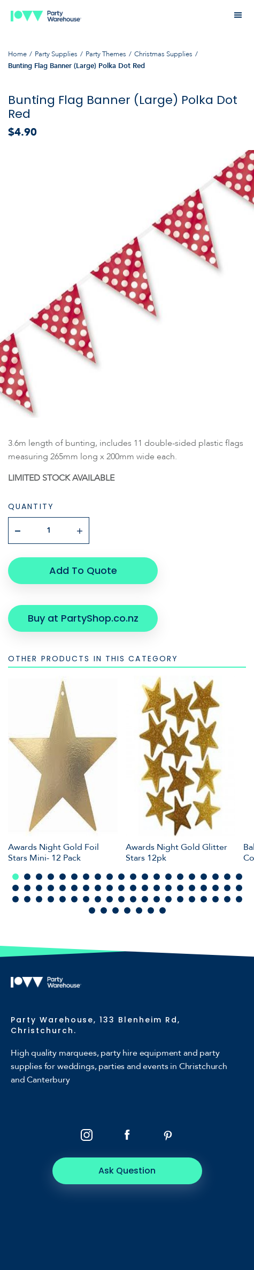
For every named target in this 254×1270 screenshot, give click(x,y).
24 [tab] (51, 888)
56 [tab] (192, 899)
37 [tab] (204, 888)
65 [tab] (139, 910)
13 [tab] (156, 876)
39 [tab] (227, 888)
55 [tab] (180, 899)
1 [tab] (15, 876)
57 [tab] (204, 899)
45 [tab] (62, 899)
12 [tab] (145, 876)
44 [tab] (51, 899)
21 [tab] (15, 888)
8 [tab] (98, 876)
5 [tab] (62, 876)
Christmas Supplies (163, 54)
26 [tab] (74, 888)
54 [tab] (168, 899)
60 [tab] (239, 899)
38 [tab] (215, 888)
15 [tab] (180, 876)
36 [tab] (192, 888)
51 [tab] (133, 899)
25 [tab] (62, 888)
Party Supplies (56, 54)
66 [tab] (151, 910)
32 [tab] (145, 888)
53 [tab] (156, 899)
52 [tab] (145, 899)
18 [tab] (215, 876)
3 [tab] (39, 876)
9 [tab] (109, 876)
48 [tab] (98, 899)
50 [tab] (121, 899)
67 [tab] (162, 910)
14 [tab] (168, 876)
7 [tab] (86, 876)
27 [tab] (86, 888)
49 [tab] (109, 899)
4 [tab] (51, 876)
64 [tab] (127, 910)
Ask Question (127, 1170)
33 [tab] (156, 888)
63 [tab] (115, 910)
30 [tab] (121, 888)
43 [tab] (39, 899)
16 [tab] (192, 876)
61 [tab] (92, 910)
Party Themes (106, 54)
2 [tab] (27, 876)
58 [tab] (215, 899)
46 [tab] (74, 899)
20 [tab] (239, 876)
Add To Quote (83, 570)
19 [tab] (227, 876)
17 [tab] (204, 876)
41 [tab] (15, 899)
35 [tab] (180, 888)
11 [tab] (133, 876)
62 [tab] (104, 910)
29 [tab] (109, 888)
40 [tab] (239, 888)
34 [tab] (168, 888)
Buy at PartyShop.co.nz (83, 618)
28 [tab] (98, 888)
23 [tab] (39, 888)
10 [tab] (121, 876)
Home (17, 54)
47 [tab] (86, 899)
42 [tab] (27, 899)
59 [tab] (227, 899)
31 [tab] (133, 888)
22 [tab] (27, 888)
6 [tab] (74, 876)
